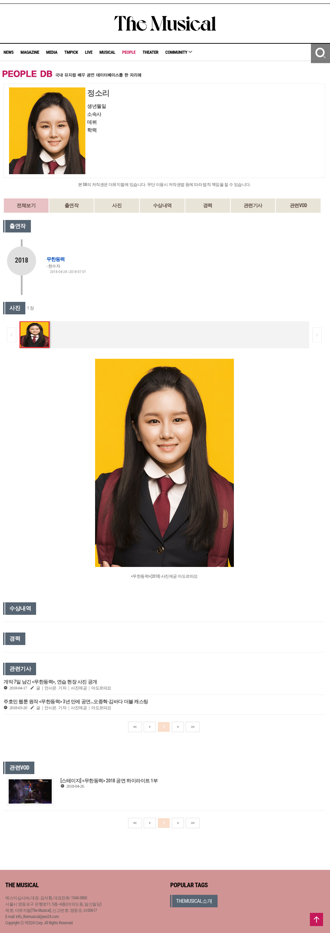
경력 (207, 205)
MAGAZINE (29, 52)
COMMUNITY (178, 52)
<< (135, 726)
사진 (116, 205)
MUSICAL (107, 52)
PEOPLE (129, 52)
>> (192, 726)
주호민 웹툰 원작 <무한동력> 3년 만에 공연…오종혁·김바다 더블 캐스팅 (75, 701)
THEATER (151, 52)
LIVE (89, 52)
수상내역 (162, 205)
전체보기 (26, 205)
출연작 (72, 205)
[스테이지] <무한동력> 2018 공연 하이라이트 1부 (109, 780)
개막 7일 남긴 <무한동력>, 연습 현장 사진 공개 (50, 682)
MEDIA (51, 52)
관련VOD (298, 205)
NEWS (8, 52)
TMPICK (71, 52)
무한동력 (55, 259)
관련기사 (253, 205)
